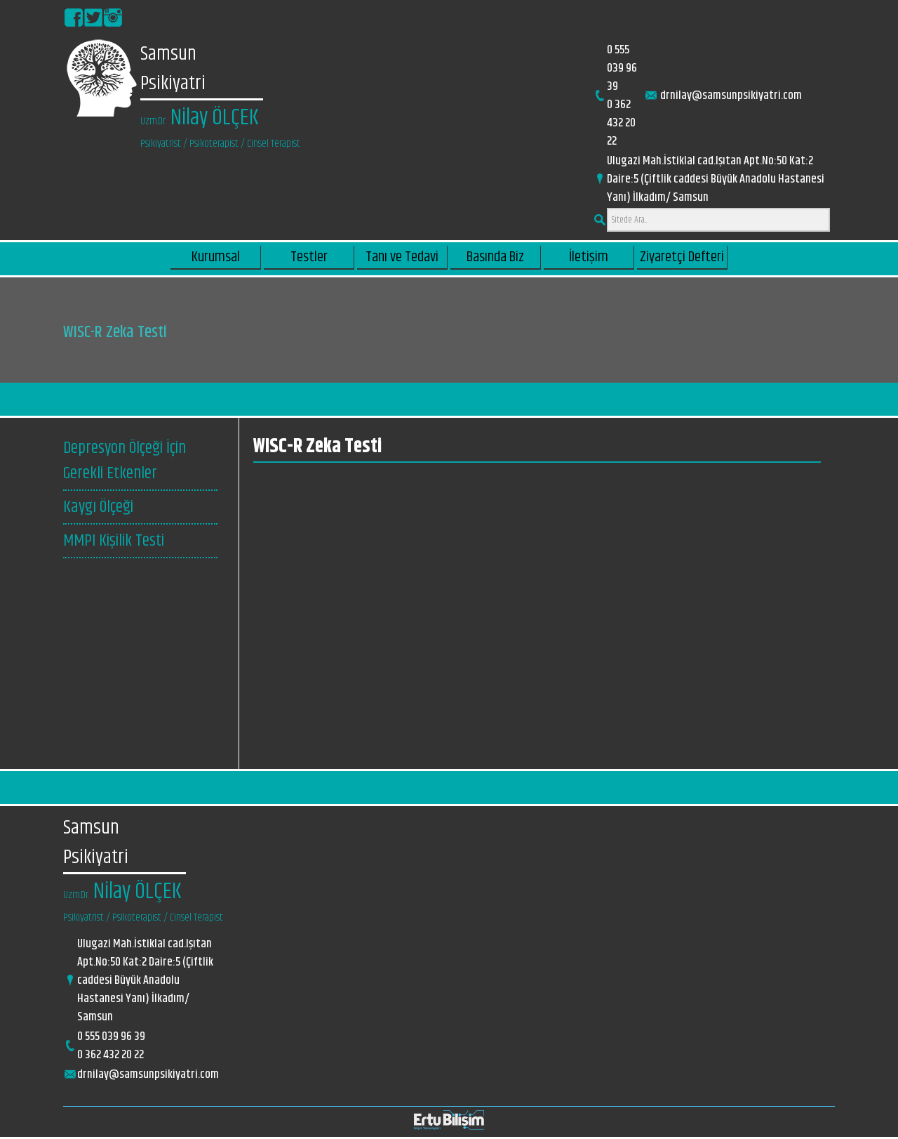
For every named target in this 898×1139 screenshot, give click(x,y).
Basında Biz (495, 257)
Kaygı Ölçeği (98, 507)
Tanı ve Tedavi (402, 257)
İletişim (588, 257)
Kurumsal (216, 257)
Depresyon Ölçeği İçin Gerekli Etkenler (124, 460)
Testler (309, 257)
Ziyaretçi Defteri (682, 257)
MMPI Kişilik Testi (113, 540)
